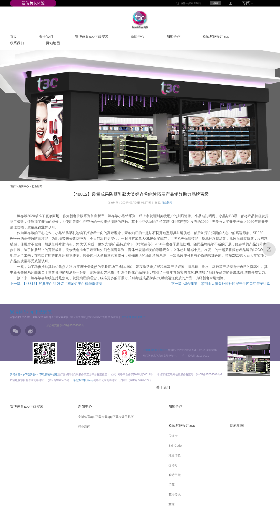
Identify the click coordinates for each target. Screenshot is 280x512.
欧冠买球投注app (216, 37)
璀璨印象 (175, 455)
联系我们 (17, 44)
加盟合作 (173, 37)
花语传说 (175, 494)
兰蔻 (172, 484)
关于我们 (46, 37)
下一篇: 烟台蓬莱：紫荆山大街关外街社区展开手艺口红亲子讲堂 (220, 284)
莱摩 (172, 504)
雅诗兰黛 (175, 475)
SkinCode (175, 445)
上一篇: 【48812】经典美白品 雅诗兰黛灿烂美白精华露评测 (56, 284)
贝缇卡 (173, 436)
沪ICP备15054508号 (134, 316)
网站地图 (53, 44)
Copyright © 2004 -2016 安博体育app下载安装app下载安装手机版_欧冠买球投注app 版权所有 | (65, 316)
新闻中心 (137, 37)
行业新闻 (37, 186)
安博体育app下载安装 (92, 37)
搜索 (216, 3)
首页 (13, 37)
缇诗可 (173, 465)
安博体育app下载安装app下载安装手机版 (34, 374)
